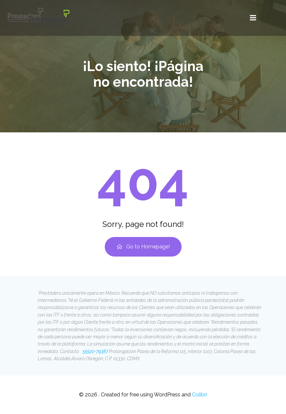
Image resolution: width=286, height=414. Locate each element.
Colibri (199, 395)
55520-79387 (95, 351)
